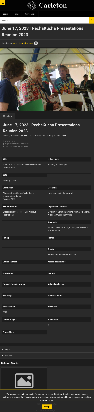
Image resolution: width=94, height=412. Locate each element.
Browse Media (30, 14)
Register (7, 355)
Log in (5, 14)
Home (16, 14)
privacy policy (56, 397)
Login (6, 349)
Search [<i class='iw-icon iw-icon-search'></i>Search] (92, 20)
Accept (47, 406)
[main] (47, 212)
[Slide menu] (2, 2)
